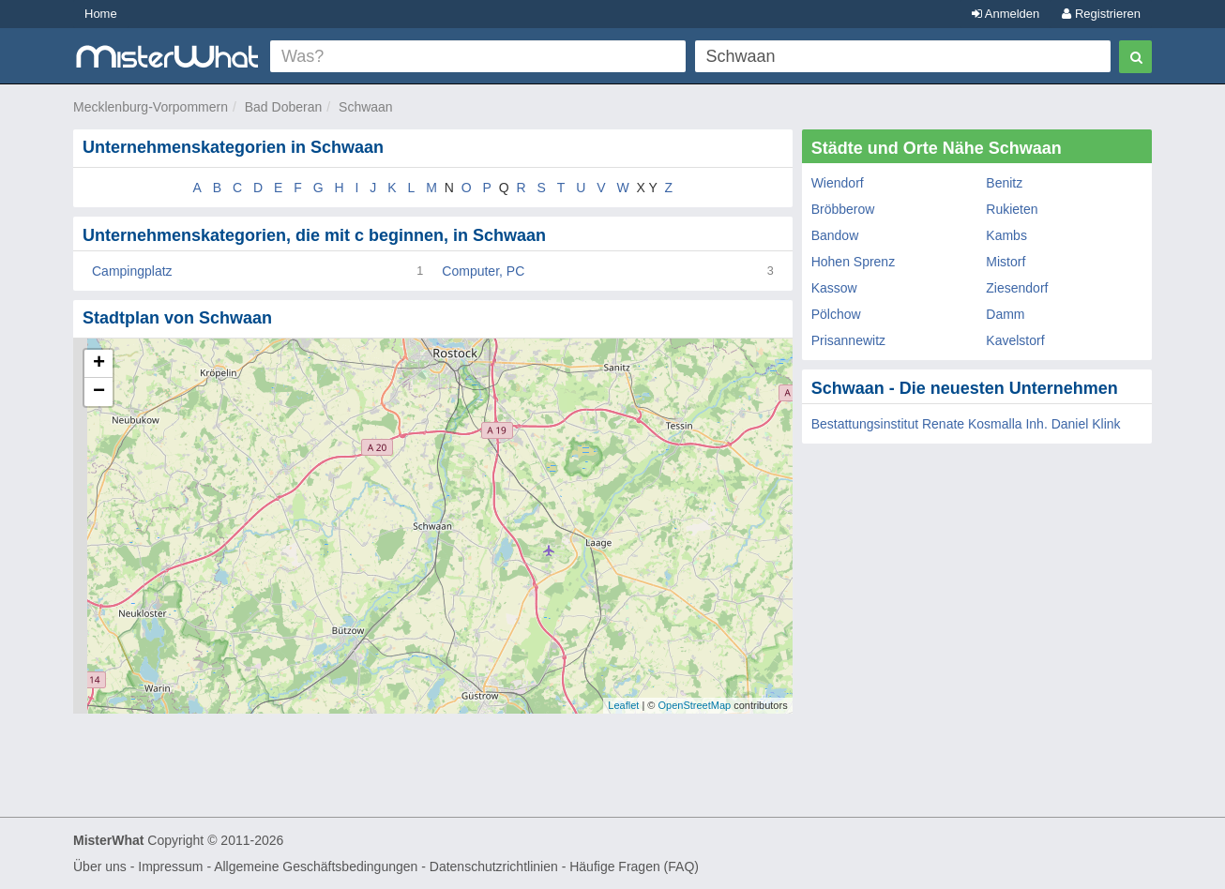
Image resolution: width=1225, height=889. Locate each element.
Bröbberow (843, 209)
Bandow (835, 235)
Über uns (100, 866)
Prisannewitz (848, 340)
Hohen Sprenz (853, 261)
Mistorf (1005, 261)
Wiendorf (837, 182)
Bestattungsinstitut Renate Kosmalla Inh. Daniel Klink (966, 423)
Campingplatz (132, 271)
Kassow (834, 287)
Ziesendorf (1017, 287)
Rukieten (1011, 209)
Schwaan (366, 106)
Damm (1005, 314)
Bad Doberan (284, 106)
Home (100, 14)
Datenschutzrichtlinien (494, 866)
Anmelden (1005, 14)
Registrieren (1101, 14)
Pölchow (836, 314)
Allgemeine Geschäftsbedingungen (315, 866)
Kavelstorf (1015, 340)
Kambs (1006, 235)
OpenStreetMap (694, 705)
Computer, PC (483, 271)
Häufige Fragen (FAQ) (634, 866)
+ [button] (99, 364)
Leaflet (623, 705)
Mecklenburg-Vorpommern (150, 106)
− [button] (99, 392)
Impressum (170, 866)
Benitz (1004, 182)
